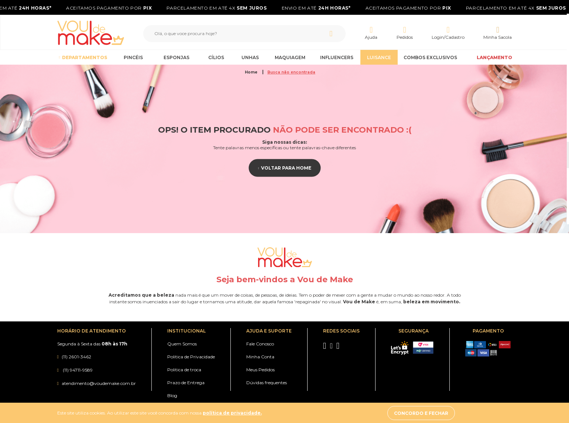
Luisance (379, 57)
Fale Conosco (260, 344)
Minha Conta (260, 356)
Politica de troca (184, 369)
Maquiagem (290, 57)
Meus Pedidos (260, 369)
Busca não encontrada (291, 72)
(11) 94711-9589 (77, 370)
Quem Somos (182, 344)
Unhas (250, 57)
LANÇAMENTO (494, 57)
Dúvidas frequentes (266, 382)
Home (251, 72)
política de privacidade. (232, 413)
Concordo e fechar (443, 413)
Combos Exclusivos (430, 57)
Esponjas (176, 57)
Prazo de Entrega (186, 382)
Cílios (216, 57)
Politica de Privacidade (191, 356)
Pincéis (133, 57)
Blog (172, 395)
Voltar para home (286, 168)
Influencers (336, 57)
